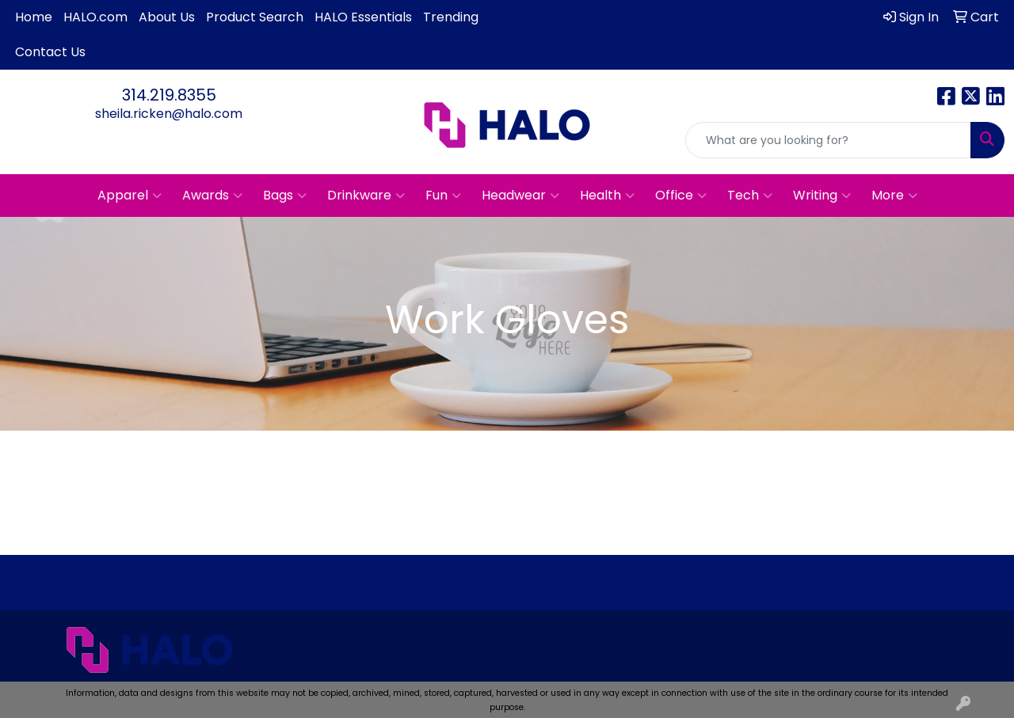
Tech (749, 195)
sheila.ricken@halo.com (168, 113)
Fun (443, 195)
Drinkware (366, 195)
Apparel (129, 195)
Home (33, 17)
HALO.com (95, 17)
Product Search (254, 17)
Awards (212, 195)
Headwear (520, 195)
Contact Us (50, 52)
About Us (167, 17)
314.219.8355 (169, 95)
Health (607, 195)
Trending (450, 17)
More (894, 195)
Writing (822, 195)
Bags (285, 195)
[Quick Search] (828, 140)
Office (681, 195)
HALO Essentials (363, 17)
